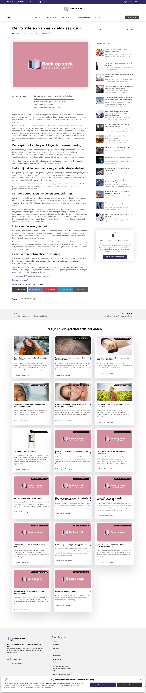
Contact (98, 17)
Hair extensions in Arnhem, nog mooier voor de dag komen (113, 359)
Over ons (56, 644)
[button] (141, 680)
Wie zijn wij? (66, 17)
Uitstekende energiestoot (43, 104)
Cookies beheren (129, 685)
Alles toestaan (103, 685)
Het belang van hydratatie (25, 451)
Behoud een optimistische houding (47, 107)
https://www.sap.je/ (20, 280)
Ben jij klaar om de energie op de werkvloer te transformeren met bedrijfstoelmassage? (116, 113)
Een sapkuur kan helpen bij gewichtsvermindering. (53, 96)
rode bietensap (43, 276)
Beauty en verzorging (23, 33)
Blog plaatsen (57, 659)
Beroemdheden (58, 652)
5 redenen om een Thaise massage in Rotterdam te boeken (70, 405)
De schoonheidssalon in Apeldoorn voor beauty (71, 452)
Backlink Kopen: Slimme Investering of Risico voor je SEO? (62, 668)
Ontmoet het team (83, 17)
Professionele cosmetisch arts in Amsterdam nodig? (110, 545)
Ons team (56, 648)
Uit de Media (51, 17)
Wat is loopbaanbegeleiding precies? (70, 545)
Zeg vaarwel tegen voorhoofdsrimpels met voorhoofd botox (30, 405)
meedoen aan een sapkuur (46, 120)
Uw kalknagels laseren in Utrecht (28, 498)
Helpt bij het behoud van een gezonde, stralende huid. (54, 99)
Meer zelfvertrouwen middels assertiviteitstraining (109, 499)
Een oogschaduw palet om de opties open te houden (29, 592)
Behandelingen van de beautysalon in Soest (29, 545)
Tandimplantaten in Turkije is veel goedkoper (111, 452)
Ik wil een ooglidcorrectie (65, 592)
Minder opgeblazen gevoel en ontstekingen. (50, 102)
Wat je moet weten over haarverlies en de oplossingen (71, 359)
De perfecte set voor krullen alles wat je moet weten (30, 359)
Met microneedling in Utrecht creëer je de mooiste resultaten (71, 499)
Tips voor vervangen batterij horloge (117, 147)
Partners (38, 17)
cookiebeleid (46, 687)
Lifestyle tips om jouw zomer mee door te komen (113, 405)
